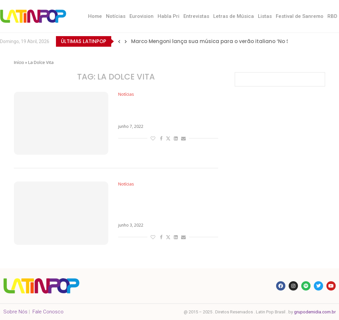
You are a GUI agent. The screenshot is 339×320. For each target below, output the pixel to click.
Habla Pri (168, 16)
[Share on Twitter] (168, 138)
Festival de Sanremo (299, 16)
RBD (332, 16)
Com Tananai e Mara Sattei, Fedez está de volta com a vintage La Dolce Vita (160, 205)
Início (19, 62)
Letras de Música (233, 16)
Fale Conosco (48, 312)
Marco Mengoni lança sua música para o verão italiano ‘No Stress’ (217, 41)
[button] (119, 41)
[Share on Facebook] (161, 138)
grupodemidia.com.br (315, 311)
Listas (265, 16)
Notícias (115, 16)
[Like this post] (153, 138)
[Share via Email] (183, 138)
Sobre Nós (15, 312)
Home (95, 16)
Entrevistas (196, 16)
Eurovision (141, 16)
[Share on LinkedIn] (176, 138)
